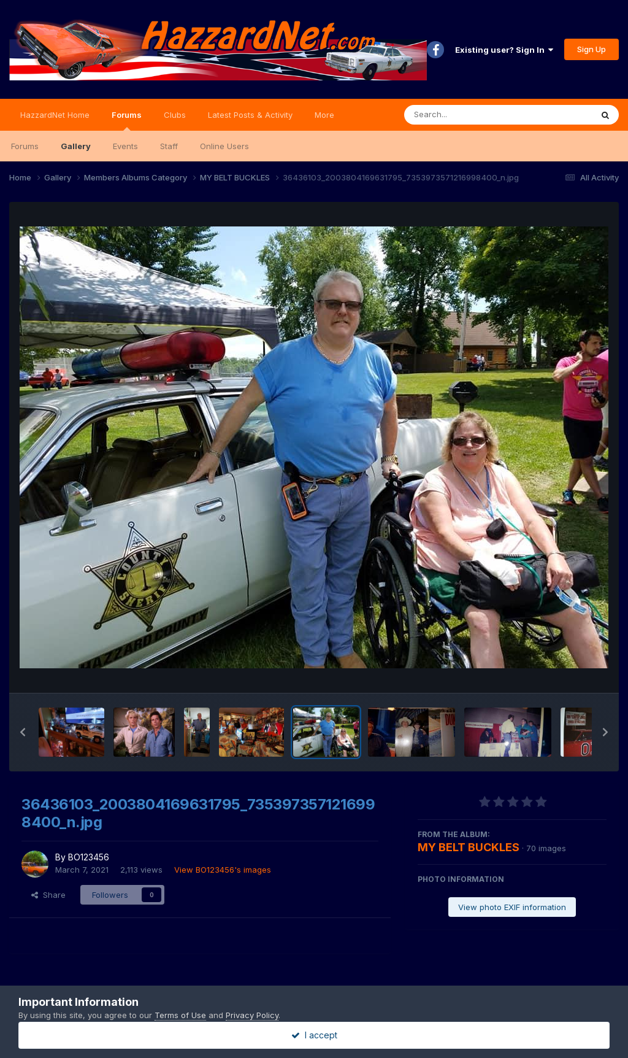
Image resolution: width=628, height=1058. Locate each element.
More (324, 115)
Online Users (224, 146)
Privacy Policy (252, 1015)
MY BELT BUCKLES (468, 847)
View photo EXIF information (512, 907)
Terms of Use (180, 1015)
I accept (314, 1035)
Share (48, 895)
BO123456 (88, 857)
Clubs (175, 115)
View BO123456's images (222, 870)
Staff (169, 146)
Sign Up (591, 49)
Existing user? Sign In (504, 50)
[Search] (464, 115)
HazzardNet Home (55, 115)
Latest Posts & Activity (250, 115)
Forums (127, 120)
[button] (22, 732)
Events (125, 146)
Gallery (76, 146)
